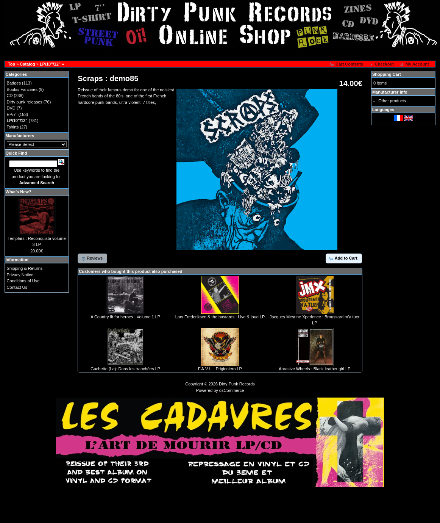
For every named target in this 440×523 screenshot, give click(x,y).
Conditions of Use (23, 281)
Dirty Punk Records (237, 384)
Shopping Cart (386, 74)
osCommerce (231, 390)
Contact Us (17, 287)
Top (11, 64)
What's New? (18, 191)
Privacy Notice (20, 274)
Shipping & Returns (25, 268)
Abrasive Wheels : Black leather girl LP (315, 368)
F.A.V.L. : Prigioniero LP (220, 368)
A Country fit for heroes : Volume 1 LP (125, 317)
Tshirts (13, 127)
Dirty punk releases (24, 102)
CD (10, 95)
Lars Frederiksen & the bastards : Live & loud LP (220, 317)
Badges (14, 83)
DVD (11, 108)
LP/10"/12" (50, 64)
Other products (392, 101)
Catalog (27, 64)
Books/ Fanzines (22, 89)
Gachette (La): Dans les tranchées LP (125, 368)
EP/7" (12, 114)
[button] (347, 64)
